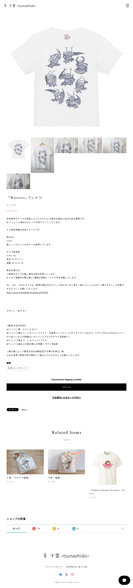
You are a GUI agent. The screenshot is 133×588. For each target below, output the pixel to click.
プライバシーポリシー (54, 567)
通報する (24, 410)
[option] (66, 76)
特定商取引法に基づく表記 (77, 567)
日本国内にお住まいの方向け (66, 398)
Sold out (66, 387)
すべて (16, 528)
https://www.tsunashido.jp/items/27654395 (27, 292)
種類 (9, 363)
